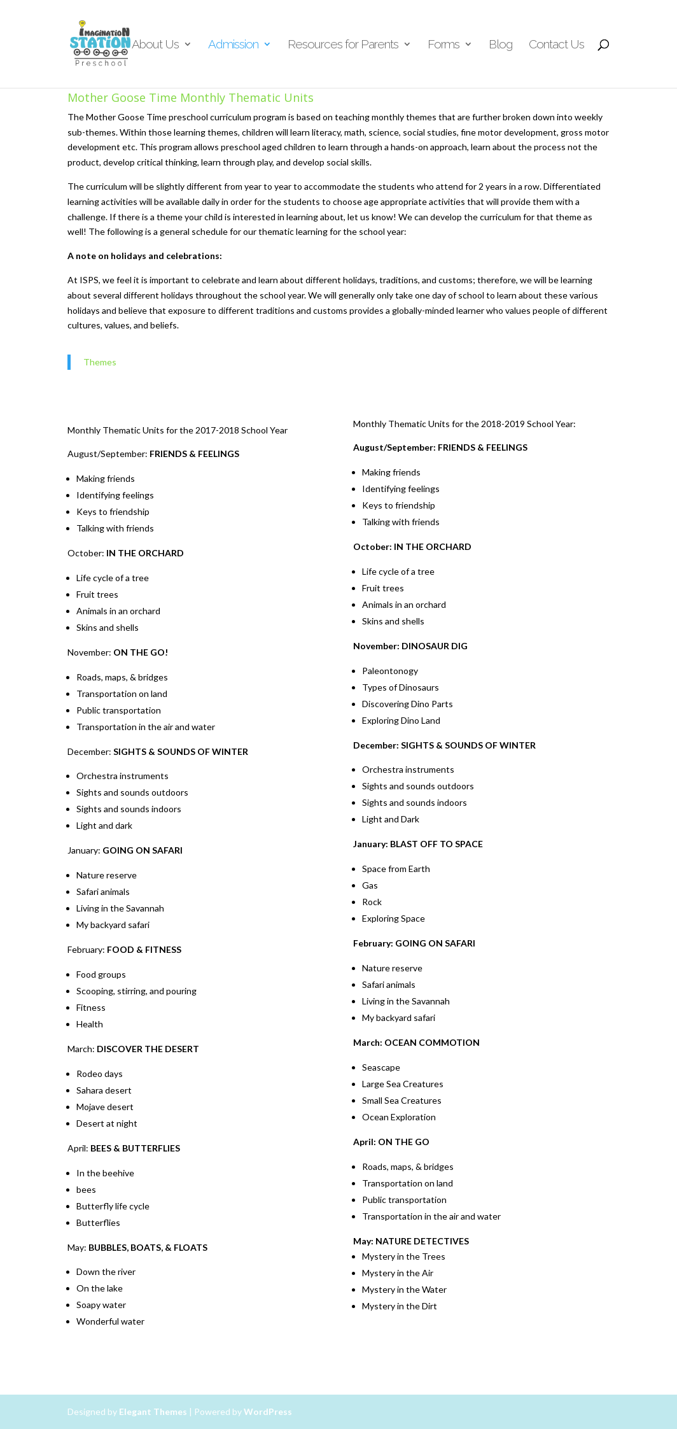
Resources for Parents (343, 45)
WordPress (268, 1411)
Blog (500, 45)
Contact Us (556, 45)
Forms (443, 45)
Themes (99, 361)
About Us (155, 45)
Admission (233, 45)
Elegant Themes (153, 1411)
